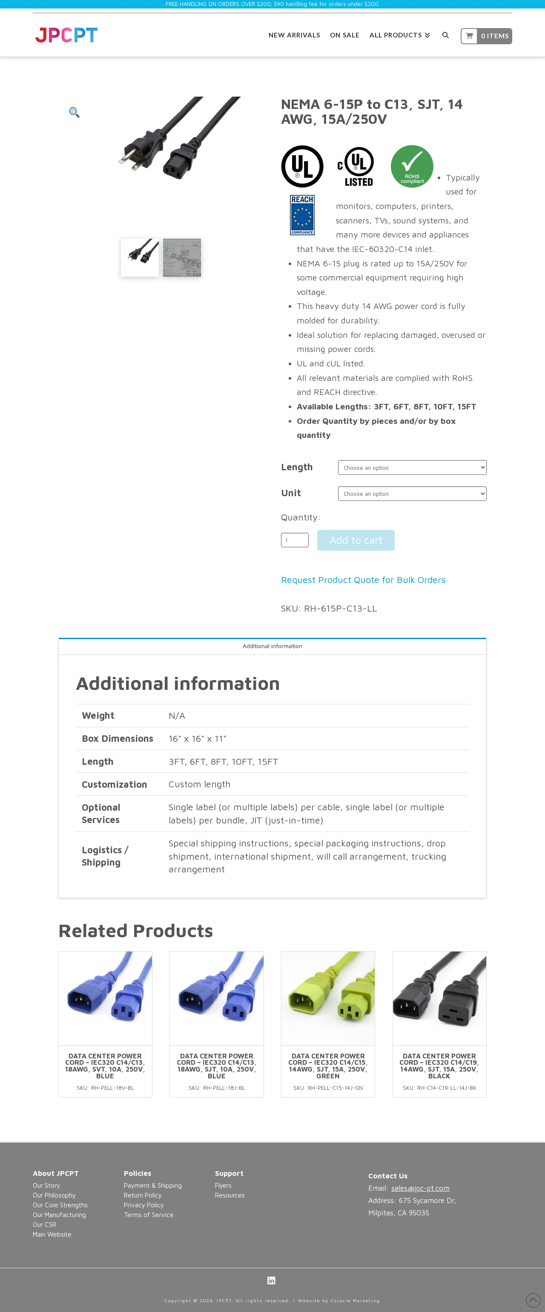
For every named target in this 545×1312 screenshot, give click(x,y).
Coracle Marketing (355, 1300)
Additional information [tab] (272, 645)
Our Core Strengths (60, 1205)
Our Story (46, 1185)
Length (297, 466)
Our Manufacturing (59, 1214)
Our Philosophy (54, 1195)
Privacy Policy (144, 1205)
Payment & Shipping (153, 1185)
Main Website (52, 1234)
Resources (230, 1195)
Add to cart (356, 540)
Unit (291, 492)
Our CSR (44, 1224)
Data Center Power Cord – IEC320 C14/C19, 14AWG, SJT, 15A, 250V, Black (439, 1066)
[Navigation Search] (445, 33)
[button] (74, 113)
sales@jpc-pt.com (420, 1188)
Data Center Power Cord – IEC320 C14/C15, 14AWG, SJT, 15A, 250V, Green (328, 1066)
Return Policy (143, 1195)
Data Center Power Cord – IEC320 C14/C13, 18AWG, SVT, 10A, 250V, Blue (105, 1066)
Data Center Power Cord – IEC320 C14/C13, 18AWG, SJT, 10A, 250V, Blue (217, 1066)
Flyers (223, 1185)
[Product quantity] (295, 540)
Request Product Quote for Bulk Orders (363, 579)
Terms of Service (149, 1214)
